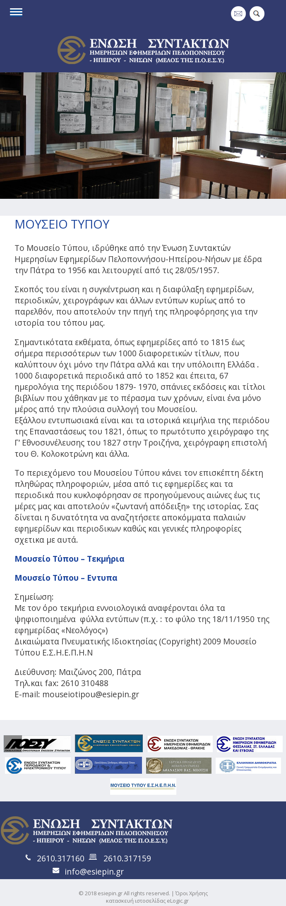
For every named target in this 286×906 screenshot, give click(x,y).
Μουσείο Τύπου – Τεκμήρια (69, 558)
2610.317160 (60, 858)
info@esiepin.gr (94, 871)
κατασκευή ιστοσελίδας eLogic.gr (147, 900)
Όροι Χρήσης (191, 893)
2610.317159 (127, 858)
